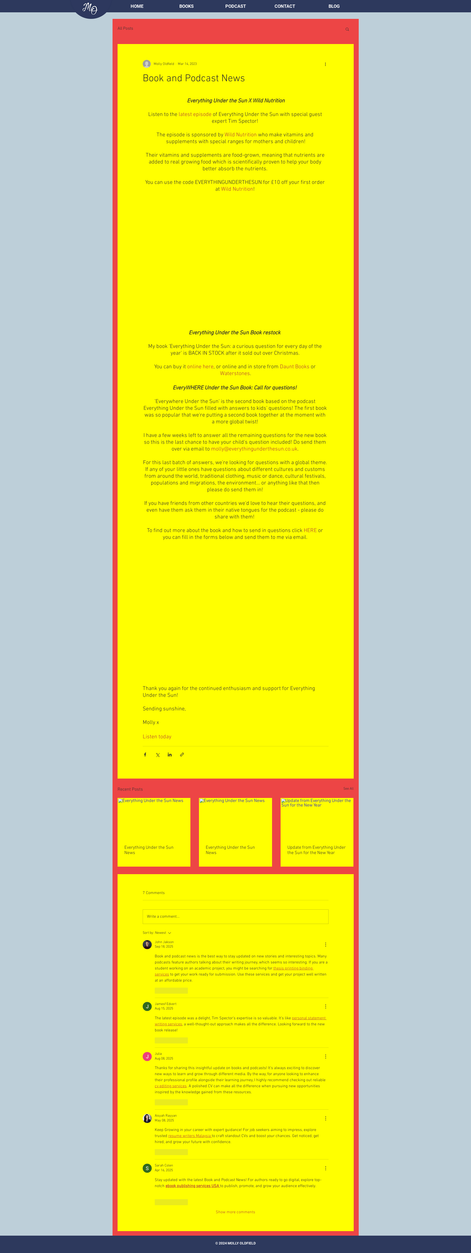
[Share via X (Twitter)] (157, 754)
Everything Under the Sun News (149, 850)
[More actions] (326, 64)
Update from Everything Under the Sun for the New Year (316, 850)
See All (348, 789)
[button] (186, 6)
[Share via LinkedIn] (169, 754)
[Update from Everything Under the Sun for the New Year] (317, 819)
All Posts (125, 28)
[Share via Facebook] (145, 754)
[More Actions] (326, 945)
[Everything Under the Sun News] (154, 819)
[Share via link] (182, 754)
